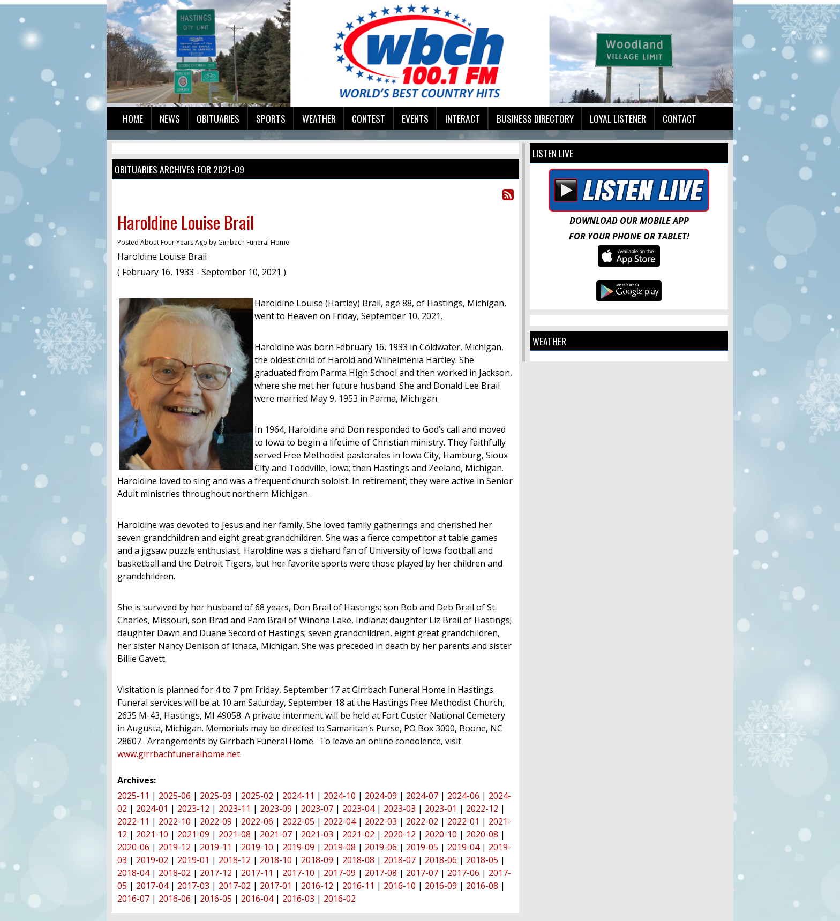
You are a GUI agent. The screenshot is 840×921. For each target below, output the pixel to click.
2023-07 (317, 808)
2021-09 (193, 834)
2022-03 (381, 821)
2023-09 (276, 808)
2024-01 (152, 808)
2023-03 (400, 808)
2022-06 (257, 821)
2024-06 (463, 796)
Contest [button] (368, 118)
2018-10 (276, 860)
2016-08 (482, 886)
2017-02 (235, 886)
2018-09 (317, 860)
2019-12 (175, 847)
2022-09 (216, 821)
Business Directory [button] (535, 118)
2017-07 (422, 873)
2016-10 (400, 886)
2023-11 (235, 808)
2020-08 (482, 834)
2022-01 (463, 821)
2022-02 (422, 821)
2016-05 (216, 898)
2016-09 (441, 886)
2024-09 (381, 796)
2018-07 (400, 860)
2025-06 (175, 796)
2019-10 (257, 847)
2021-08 (235, 834)
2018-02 (175, 873)
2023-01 (441, 808)
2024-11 (298, 796)
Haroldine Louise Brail (185, 222)
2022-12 (482, 808)
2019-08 (340, 847)
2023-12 (193, 808)
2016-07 (133, 898)
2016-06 (175, 898)
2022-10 (175, 821)
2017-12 (216, 873)
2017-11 (257, 873)
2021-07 (276, 834)
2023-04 (358, 808)
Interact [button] (462, 118)
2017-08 (381, 873)
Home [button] (133, 118)
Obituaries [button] (218, 118)
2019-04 (463, 847)
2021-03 (317, 834)
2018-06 (441, 860)
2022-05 (298, 821)
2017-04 (152, 886)
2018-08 (358, 860)
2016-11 (358, 886)
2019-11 (216, 847)
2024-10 (340, 796)
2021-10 (152, 834)
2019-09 (298, 847)
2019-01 (193, 860)
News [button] (170, 118)
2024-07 (422, 796)
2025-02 (257, 796)
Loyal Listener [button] (618, 118)
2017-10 (298, 873)
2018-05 (482, 860)
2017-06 (463, 873)
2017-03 (193, 886)
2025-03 (216, 796)
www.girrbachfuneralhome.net (178, 754)
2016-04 (257, 898)
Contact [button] (679, 118)
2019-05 (422, 847)
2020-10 (441, 834)
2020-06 (133, 847)
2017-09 (340, 873)
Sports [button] (271, 118)
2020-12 (400, 834)
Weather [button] (319, 118)
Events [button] (415, 118)
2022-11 (133, 821)
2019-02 (152, 860)
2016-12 (317, 886)
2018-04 (133, 873)
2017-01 (276, 886)
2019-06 (381, 847)
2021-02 (358, 834)
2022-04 (340, 821)
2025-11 (133, 796)
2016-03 (298, 898)
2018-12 (235, 860)
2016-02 (340, 898)
